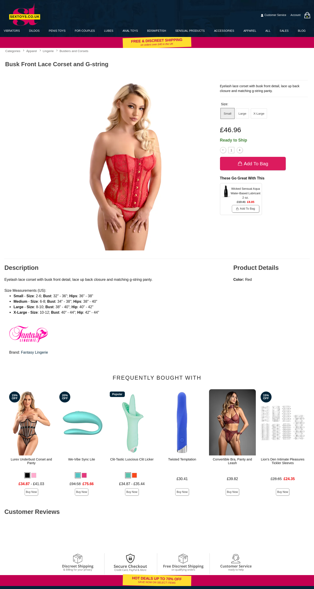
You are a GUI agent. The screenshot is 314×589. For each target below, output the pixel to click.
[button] (27, 475)
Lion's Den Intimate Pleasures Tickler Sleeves (282, 461)
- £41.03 (31, 484)
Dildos (34, 30)
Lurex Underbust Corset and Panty (31, 461)
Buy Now (31, 492)
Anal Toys (130, 30)
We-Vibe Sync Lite (81, 459)
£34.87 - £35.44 (132, 484)
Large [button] (242, 113)
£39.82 (232, 479)
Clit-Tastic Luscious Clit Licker (132, 459)
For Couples (85, 30)
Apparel (249, 30)
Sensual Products (190, 30)
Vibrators (12, 30)
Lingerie (48, 51)
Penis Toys (57, 30)
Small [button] (227, 113)
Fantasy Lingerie (34, 352)
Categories (12, 51)
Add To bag (253, 163)
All (267, 30)
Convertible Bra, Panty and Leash (232, 461)
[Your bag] (307, 15)
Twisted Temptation (182, 459)
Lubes (108, 30)
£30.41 (182, 479)
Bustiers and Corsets (74, 51)
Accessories (224, 30)
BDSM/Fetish (156, 30)
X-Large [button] (259, 113)
